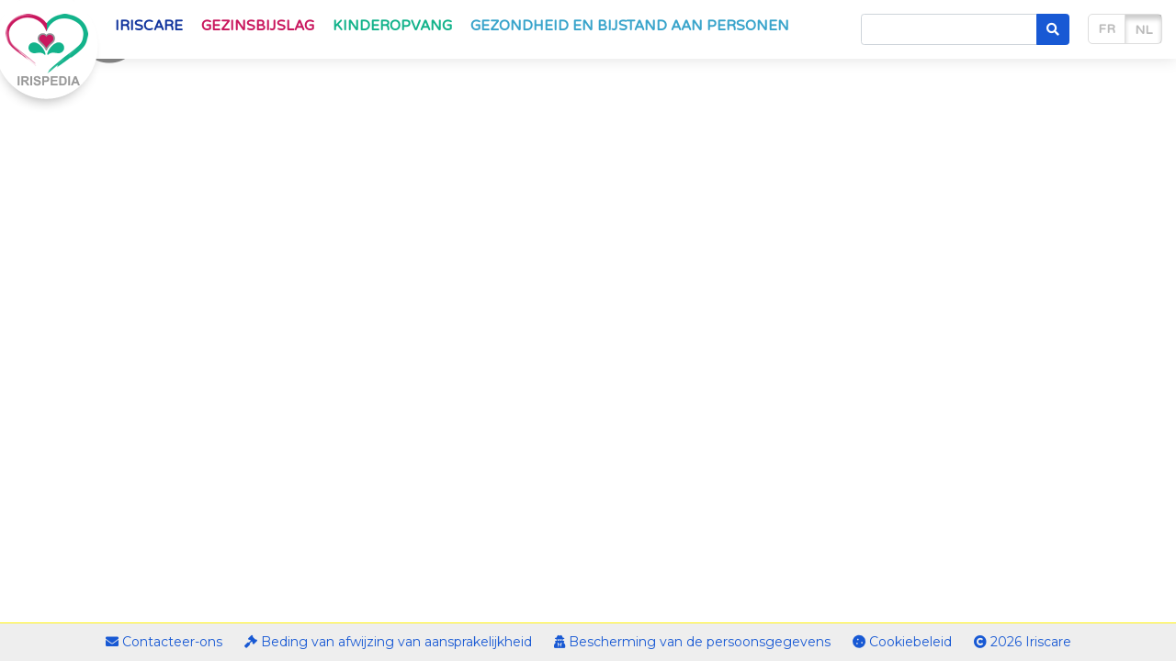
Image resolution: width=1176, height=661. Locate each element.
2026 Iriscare (1022, 641)
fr (1106, 29)
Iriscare (149, 25)
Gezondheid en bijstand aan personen (629, 25)
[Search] (949, 29)
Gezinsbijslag (257, 25)
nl (1143, 30)
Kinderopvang (392, 25)
